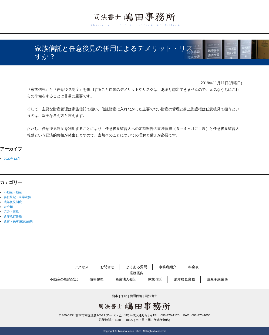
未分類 (8, 207)
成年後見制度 (13, 202)
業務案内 (137, 273)
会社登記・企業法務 (17, 197)
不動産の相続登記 (64, 279)
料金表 (193, 267)
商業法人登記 (125, 279)
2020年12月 (12, 158)
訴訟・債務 (11, 211)
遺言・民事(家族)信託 (18, 221)
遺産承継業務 (13, 216)
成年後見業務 (184, 279)
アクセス (81, 267)
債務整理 (97, 279)
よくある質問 (136, 267)
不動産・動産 (13, 192)
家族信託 (155, 279)
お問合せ (107, 267)
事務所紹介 (167, 267)
